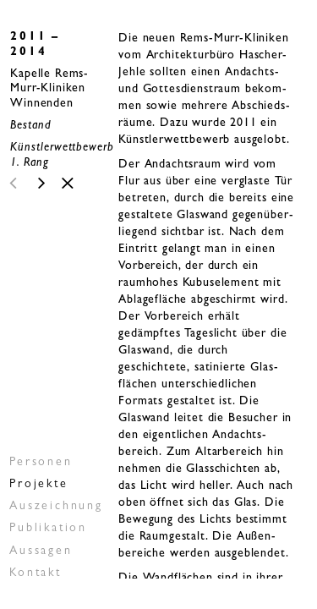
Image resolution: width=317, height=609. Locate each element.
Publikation (48, 529)
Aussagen (40, 551)
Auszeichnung (56, 507)
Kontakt (35, 573)
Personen (40, 463)
